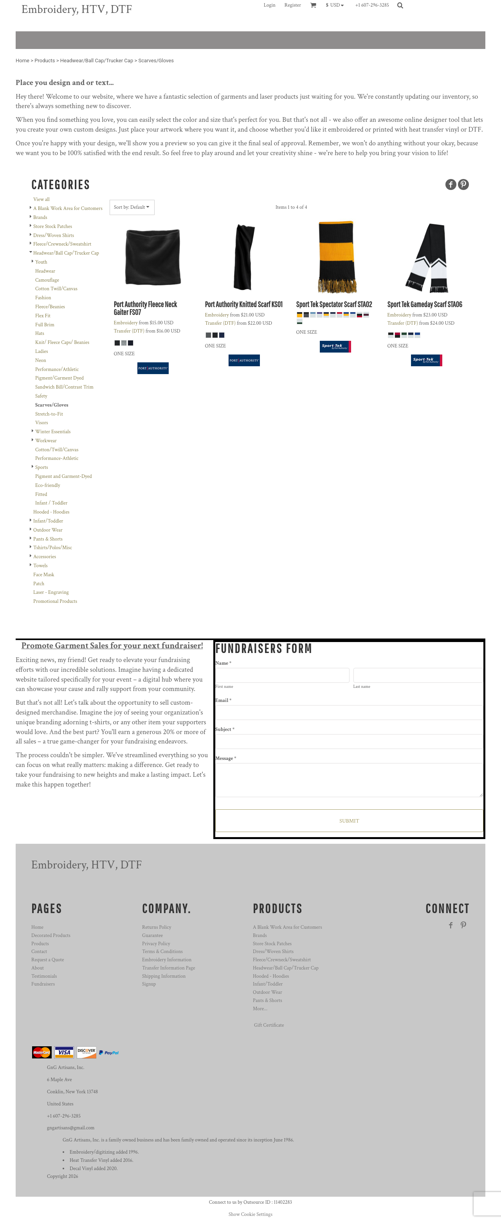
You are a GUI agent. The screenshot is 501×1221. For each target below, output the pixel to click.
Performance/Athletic (57, 369)
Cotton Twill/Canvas (56, 289)
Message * (225, 758)
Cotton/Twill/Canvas (56, 450)
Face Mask (43, 575)
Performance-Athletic (56, 458)
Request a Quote (47, 960)
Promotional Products (55, 601)
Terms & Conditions (162, 951)
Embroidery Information (166, 960)
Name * (223, 663)
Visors (41, 423)
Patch (38, 584)
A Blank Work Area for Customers (68, 208)
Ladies (41, 351)
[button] (337, 5)
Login (270, 5)
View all (41, 199)
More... (260, 1009)
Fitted (41, 494)
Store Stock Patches (52, 226)
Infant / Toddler (51, 503)
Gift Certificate (269, 1025)
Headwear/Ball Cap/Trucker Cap (96, 60)
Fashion (43, 298)
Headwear (45, 271)
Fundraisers (43, 984)
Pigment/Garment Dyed (59, 378)
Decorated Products (50, 935)
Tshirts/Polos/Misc (52, 547)
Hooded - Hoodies (51, 512)
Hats (39, 333)
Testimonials (44, 976)
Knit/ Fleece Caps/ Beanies (62, 342)
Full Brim (44, 325)
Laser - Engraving (51, 592)
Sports (41, 467)
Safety (41, 396)
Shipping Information (164, 976)
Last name (361, 686)
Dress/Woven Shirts (53, 235)
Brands (40, 217)
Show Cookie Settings (250, 1214)
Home (22, 60)
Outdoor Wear (48, 530)
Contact (39, 951)
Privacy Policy (156, 944)
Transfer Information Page (168, 968)
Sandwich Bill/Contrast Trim (64, 387)
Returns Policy (156, 927)
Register (293, 5)
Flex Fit (42, 316)
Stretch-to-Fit (49, 414)
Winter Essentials (52, 432)
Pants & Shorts (48, 539)
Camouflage (47, 280)
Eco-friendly (47, 485)
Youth (41, 262)
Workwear (46, 441)
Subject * (224, 729)
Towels (40, 566)
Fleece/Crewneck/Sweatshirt (62, 244)
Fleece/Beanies (50, 307)
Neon (40, 360)
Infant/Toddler (48, 521)
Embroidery (126, 323)
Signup (149, 984)
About (37, 968)
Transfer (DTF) (129, 331)
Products (44, 60)
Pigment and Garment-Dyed (63, 476)
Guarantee (152, 935)
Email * (223, 700)
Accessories (44, 557)
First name (224, 686)
